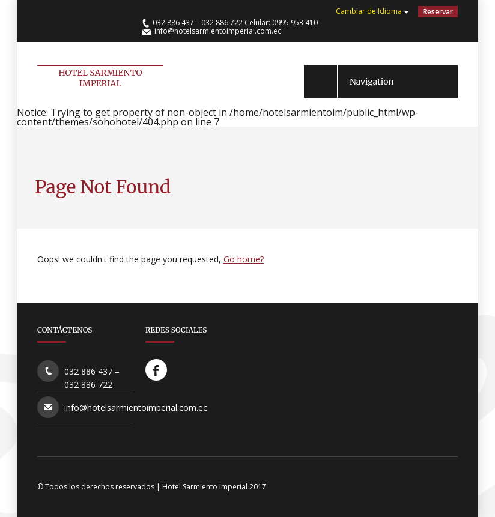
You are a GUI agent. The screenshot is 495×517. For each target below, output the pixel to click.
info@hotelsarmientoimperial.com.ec (217, 31)
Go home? (243, 259)
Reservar (438, 12)
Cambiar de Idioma (369, 11)
